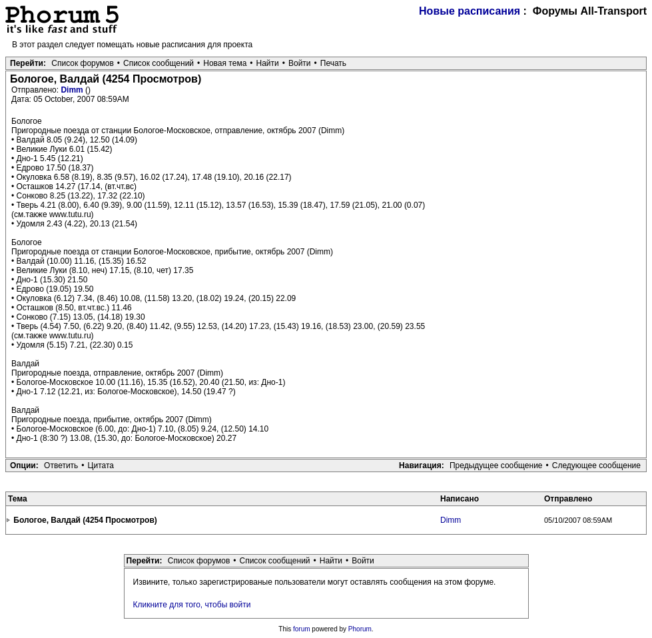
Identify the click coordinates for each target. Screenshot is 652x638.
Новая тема (224, 63)
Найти (267, 63)
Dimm (73, 90)
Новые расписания (469, 11)
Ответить (61, 465)
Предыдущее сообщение (496, 465)
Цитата (101, 465)
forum (301, 629)
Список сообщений (158, 63)
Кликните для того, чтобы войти (192, 604)
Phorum (360, 629)
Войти (299, 63)
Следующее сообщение (596, 465)
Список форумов (82, 63)
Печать (333, 63)
